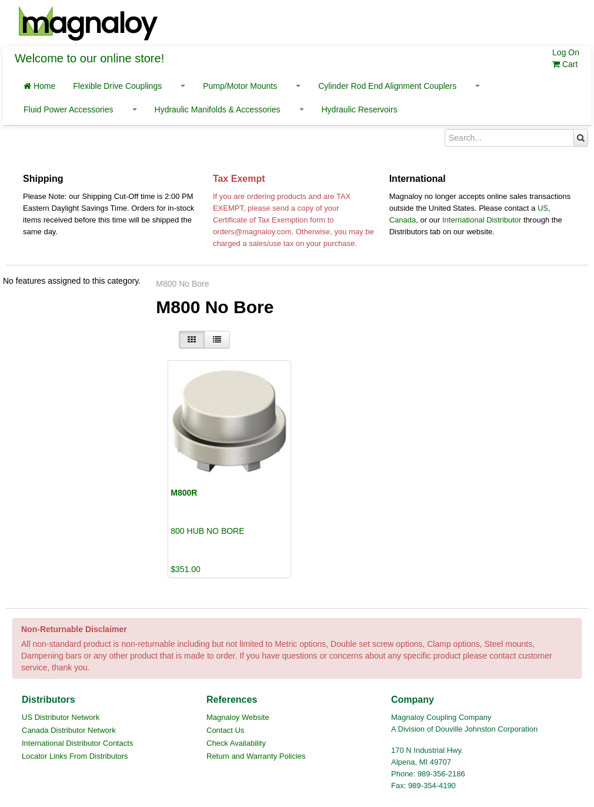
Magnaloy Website (237, 717)
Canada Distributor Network (69, 730)
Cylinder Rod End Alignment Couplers (387, 86)
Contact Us (225, 730)
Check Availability (236, 743)
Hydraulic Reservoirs (360, 109)
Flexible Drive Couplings (117, 86)
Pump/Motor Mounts (240, 86)
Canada (402, 219)
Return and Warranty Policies (256, 756)
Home (39, 86)
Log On (565, 52)
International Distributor (481, 219)
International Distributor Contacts (77, 743)
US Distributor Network (60, 717)
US (543, 208)
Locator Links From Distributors (75, 756)
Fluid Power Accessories (69, 109)
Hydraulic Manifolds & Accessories (218, 109)
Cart (565, 64)
